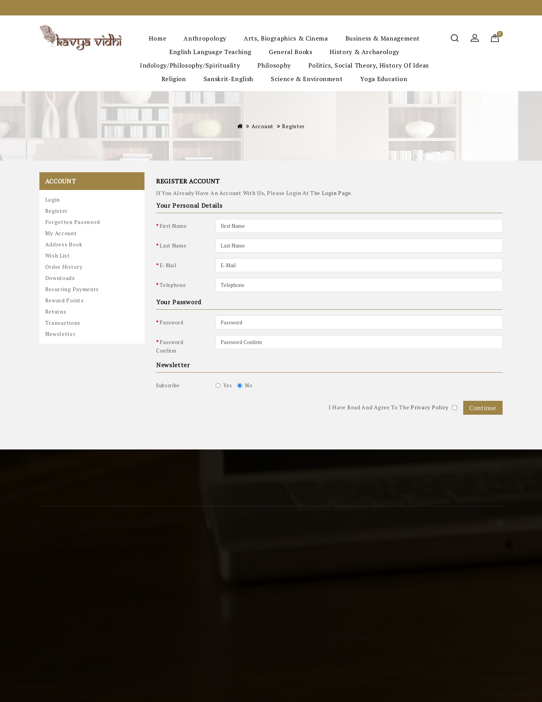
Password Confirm (169, 346)
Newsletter (60, 333)
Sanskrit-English (228, 79)
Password (171, 322)
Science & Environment (307, 79)
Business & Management (382, 38)
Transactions (62, 322)
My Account (61, 233)
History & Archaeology (364, 51)
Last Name (173, 245)
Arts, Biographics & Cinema (286, 38)
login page (336, 193)
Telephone (173, 284)
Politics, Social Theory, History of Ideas (368, 65)
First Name (173, 225)
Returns (55, 311)
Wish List (57, 255)
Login (52, 199)
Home (158, 38)
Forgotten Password (72, 222)
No (244, 385)
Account (262, 126)
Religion (173, 79)
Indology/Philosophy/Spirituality (190, 65)
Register (293, 126)
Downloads (60, 277)
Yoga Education (383, 79)
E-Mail (168, 265)
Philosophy (274, 65)
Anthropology (204, 38)
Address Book (64, 244)
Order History (64, 266)
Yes (224, 385)
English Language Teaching (210, 51)
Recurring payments (72, 289)
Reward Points (64, 300)
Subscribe (168, 385)
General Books (290, 51)
